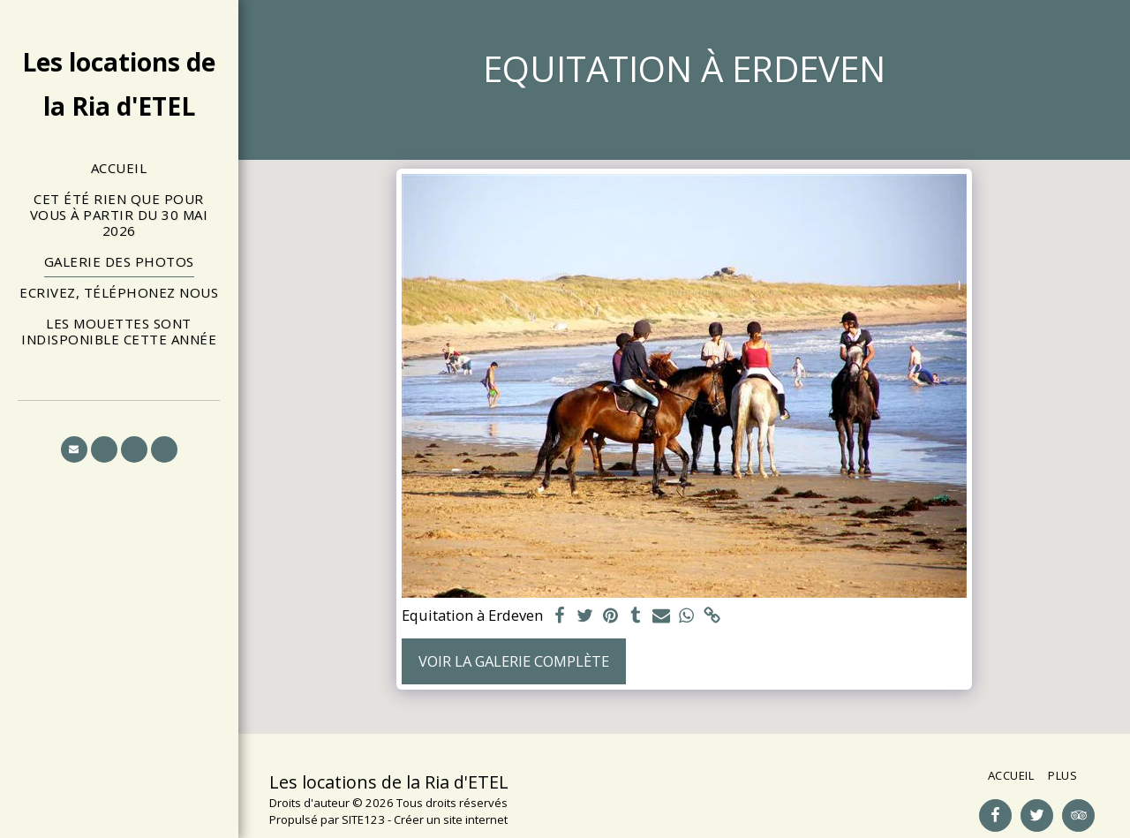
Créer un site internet (451, 819)
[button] (74, 449)
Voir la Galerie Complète (513, 661)
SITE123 (363, 819)
